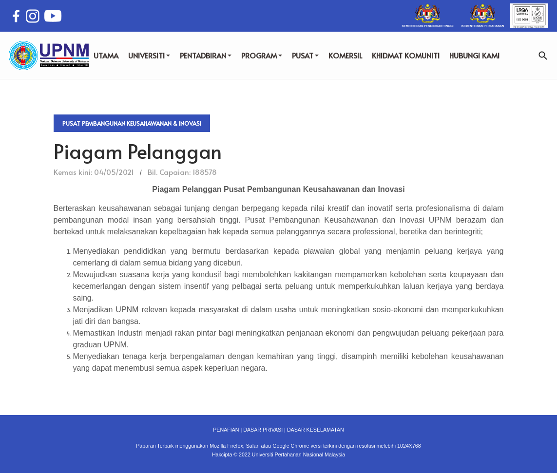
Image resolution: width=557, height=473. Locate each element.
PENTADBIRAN (205, 55)
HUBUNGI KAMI (474, 55)
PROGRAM (261, 55)
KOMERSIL (345, 55)
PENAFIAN (226, 430)
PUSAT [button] (305, 55)
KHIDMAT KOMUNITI (406, 55)
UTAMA (106, 55)
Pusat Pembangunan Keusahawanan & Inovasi (131, 123)
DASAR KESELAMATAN (315, 430)
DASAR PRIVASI (263, 430)
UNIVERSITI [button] (149, 55)
